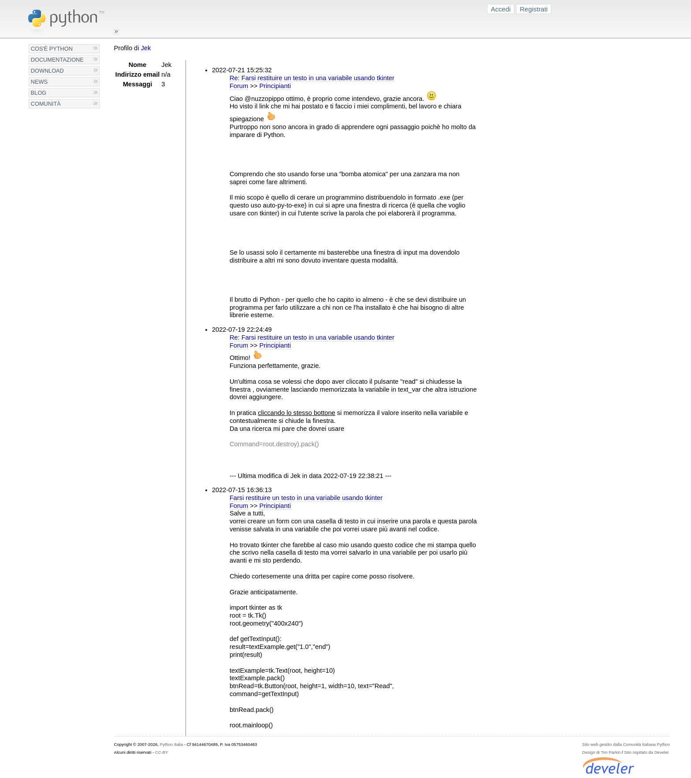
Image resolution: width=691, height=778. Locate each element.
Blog (38, 92)
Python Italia (171, 744)
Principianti (275, 85)
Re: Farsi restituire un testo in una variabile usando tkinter (312, 78)
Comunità (46, 103)
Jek (146, 48)
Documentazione (57, 59)
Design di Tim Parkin (601, 752)
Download (47, 70)
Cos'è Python (52, 48)
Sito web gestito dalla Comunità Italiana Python (626, 744)
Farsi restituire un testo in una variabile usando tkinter (306, 497)
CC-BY (161, 752)
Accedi (501, 9)
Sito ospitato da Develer (646, 752)
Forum (239, 85)
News (39, 81)
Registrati (534, 9)
